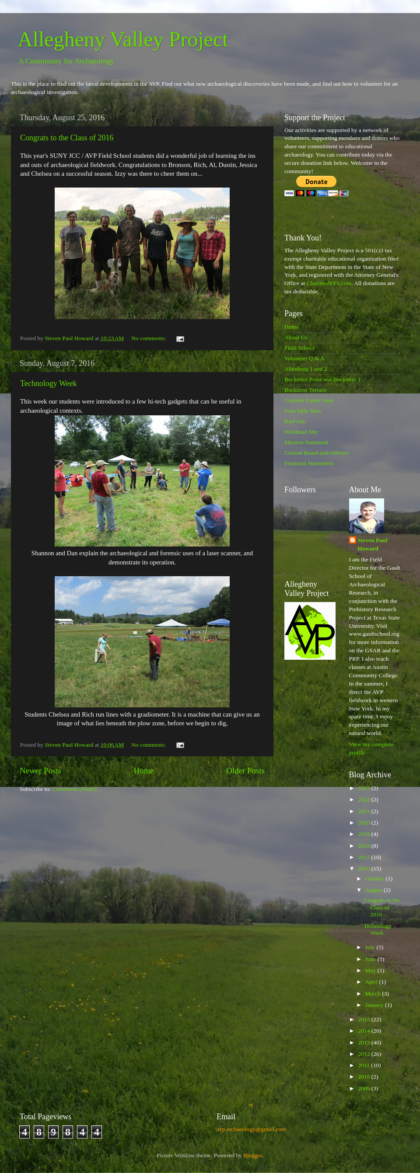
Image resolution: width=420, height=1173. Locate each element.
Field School (299, 348)
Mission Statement (306, 442)
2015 (364, 1019)
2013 (364, 1042)
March (373, 993)
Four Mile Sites (302, 410)
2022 (364, 799)
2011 (364, 1065)
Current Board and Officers (316, 452)
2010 (364, 1076)
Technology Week (48, 383)
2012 (364, 1054)
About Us (295, 337)
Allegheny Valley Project (123, 39)
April (372, 981)
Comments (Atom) (74, 789)
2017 (364, 857)
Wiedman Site (301, 431)
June (371, 959)
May (371, 970)
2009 (364, 1088)
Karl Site (294, 421)
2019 (364, 834)
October (375, 878)
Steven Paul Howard (373, 544)
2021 (364, 811)
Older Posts (245, 770)
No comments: (149, 338)
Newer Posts (40, 770)
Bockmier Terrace (305, 389)
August (374, 890)
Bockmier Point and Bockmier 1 (322, 379)
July (371, 947)
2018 (364, 845)
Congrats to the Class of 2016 (67, 137)
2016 (364, 868)
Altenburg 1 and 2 (305, 368)
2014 (364, 1030)
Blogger (252, 1155)
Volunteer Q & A (304, 358)
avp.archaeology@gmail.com (251, 1129)
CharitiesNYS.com (329, 283)
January (375, 1005)
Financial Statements (309, 463)
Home (144, 770)
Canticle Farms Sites (308, 400)
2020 (364, 822)
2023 (364, 788)
